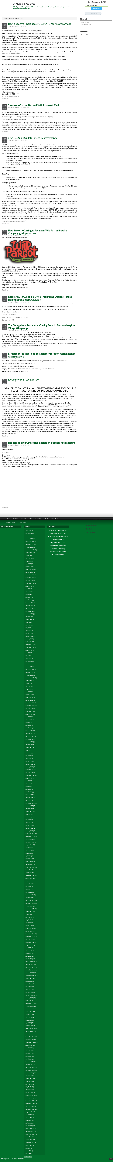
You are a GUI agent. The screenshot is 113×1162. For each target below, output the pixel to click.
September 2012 (30, 975)
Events (53, 13)
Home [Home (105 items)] (54, 539)
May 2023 (28, 627)
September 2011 (30, 1009)
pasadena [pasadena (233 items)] (62, 542)
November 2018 (30, 769)
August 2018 (29, 778)
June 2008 (28, 1117)
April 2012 (28, 989)
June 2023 (28, 625)
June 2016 (28, 850)
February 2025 (29, 569)
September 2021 (30, 678)
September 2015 (30, 875)
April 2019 (28, 758)
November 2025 (30, 544)
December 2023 (30, 608)
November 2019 (30, 739)
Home (5, 13)
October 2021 (29, 675)
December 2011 (30, 1000)
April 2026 (28, 530)
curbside (12, 320)
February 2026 (29, 536)
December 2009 (30, 1067)
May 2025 (28, 561)
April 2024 (28, 597)
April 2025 (28, 563)
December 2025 (30, 541)
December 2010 (30, 1034)
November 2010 (30, 1036)
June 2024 (28, 591)
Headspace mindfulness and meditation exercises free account (41, 442)
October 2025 (29, 547)
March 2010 (29, 1059)
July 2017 (28, 814)
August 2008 (29, 1112)
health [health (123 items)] (65, 536)
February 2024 (29, 602)
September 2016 (30, 842)
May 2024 (28, 594)
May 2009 (28, 1087)
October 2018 (29, 772)
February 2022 (29, 664)
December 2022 (30, 641)
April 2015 (28, 889)
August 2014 (29, 911)
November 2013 (30, 936)
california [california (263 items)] (62, 533)
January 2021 (29, 700)
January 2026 (29, 538)
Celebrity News (10, 522)
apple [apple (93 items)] (51, 530)
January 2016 (29, 864)
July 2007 (28, 1148)
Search (36, 13)
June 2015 (28, 883)
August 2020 (29, 714)
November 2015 (30, 870)
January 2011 (29, 1031)
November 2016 (30, 836)
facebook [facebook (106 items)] (51, 536)
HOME (8, 518)
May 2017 (28, 819)
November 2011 (30, 1003)
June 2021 (28, 686)
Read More (5, 98)
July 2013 (28, 947)
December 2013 (30, 934)
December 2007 (30, 1134)
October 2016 (29, 839)
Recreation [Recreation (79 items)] (54, 548)
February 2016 (29, 861)
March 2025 (29, 566)
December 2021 (30, 669)
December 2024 (30, 575)
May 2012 (28, 986)
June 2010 (28, 1050)
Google (25, 371)
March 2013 (29, 959)
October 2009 (29, 1073)
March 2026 (29, 533)
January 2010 (29, 1064)
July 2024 (28, 589)
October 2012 (29, 972)
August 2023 (29, 619)
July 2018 (28, 780)
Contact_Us (64, 13)
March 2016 (29, 858)
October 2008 (29, 1106)
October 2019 (29, 742)
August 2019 (29, 747)
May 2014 (28, 920)
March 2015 (29, 892)
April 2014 (28, 922)
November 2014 (30, 903)
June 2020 (28, 719)
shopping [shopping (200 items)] (61, 548)
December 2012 (30, 967)
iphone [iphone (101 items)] (58, 539)
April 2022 (28, 658)
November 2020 (30, 705)
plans (22, 343)
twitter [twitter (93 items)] (64, 551)
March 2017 (29, 825)
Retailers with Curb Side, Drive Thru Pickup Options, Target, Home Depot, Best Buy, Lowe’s (40, 298)
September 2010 (30, 1042)
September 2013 (30, 942)
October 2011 (29, 1006)
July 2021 (28, 683)
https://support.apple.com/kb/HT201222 (16, 221)
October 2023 (29, 614)
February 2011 (29, 1028)
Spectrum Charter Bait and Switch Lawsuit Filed (33, 105)
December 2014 (30, 900)
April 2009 (28, 1089)
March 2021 (29, 694)
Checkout (25, 13)
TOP (110, 1159)
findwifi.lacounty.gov (36, 422)
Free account (7, 452)
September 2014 (30, 908)
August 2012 (29, 978)
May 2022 (28, 655)
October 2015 (29, 872)
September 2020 (30, 711)
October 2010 (29, 1039)
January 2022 (29, 666)
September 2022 (30, 647)
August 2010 (29, 1045)
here (8, 455)
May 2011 (28, 1020)
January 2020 (29, 733)
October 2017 (29, 806)
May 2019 (28, 755)
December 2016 (30, 833)
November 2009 (30, 1070)
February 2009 (29, 1095)
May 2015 (28, 886)
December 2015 (30, 867)
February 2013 (29, 961)
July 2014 (28, 914)
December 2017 (30, 800)
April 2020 (28, 725)
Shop (45, 13)
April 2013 (28, 956)
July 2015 (28, 881)
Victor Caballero (23, 4)
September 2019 (30, 744)
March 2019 (29, 761)
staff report (34, 343)
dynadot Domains (87, 35)
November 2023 (30, 611)
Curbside (16, 312)
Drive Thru (12, 314)
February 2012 (29, 995)
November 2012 (30, 970)
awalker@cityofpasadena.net (23, 345)
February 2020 (29, 730)
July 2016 (28, 847)
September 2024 (30, 583)
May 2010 (28, 1053)
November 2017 (30, 803)
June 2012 (28, 984)
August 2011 (29, 1011)
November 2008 (30, 1103)
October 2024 (29, 580)
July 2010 (28, 1048)
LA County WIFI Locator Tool (23, 379)
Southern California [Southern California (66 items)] (55, 551)
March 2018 (29, 792)
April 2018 (28, 789)
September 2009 (30, 1075)
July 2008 (28, 1114)
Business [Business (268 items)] (57, 530)
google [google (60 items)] (61, 536)
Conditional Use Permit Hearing (40, 339)
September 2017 (30, 808)
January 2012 (29, 997)
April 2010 (28, 1056)
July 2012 (28, 981)
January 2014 (29, 931)
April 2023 (28, 630)
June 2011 (28, 1017)
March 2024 (29, 600)
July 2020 (28, 716)
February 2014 (29, 928)
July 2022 (28, 652)
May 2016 (28, 853)
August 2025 (29, 552)
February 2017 (29, 828)
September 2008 (30, 1109)
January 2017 (29, 831)
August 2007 (29, 1145)
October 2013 (29, 939)
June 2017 (28, 817)
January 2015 (29, 897)
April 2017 (28, 822)
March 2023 (29, 633)
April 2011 (28, 1023)
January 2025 (29, 572)
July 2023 (28, 622)
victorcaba (13, 26)
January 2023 (29, 639)
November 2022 (30, 644)
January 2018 (29, 797)
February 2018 (29, 794)
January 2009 (29, 1098)
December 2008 (30, 1100)
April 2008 (28, 1123)
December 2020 (30, 703)
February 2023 (29, 636)
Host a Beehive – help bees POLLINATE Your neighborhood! (40, 23)
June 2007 (28, 1151)
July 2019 (28, 750)
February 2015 (29, 895)
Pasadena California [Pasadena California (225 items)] (58, 545)
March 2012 (29, 992)
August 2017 (29, 811)
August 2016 (29, 844)
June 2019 (28, 753)
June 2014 (28, 917)
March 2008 (29, 1125)
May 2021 (28, 689)
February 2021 (29, 697)
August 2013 (29, 945)
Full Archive (28, 1157)
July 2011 (28, 1014)
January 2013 (29, 964)
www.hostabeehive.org (10, 96)
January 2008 (29, 1131)
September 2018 (30, 775)
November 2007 (30, 1137)
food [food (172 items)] (57, 536)
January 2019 (29, 767)
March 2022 (29, 661)
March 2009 (29, 1092)
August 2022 (29, 650)
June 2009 (28, 1084)
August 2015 (29, 878)
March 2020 (29, 728)
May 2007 (28, 1153)
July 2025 (28, 555)
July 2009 (28, 1081)
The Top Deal (86, 25)
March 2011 (29, 1025)
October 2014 (29, 906)
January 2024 (29, 605)
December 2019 (30, 736)
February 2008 (29, 1128)
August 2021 (29, 680)
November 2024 (30, 577)
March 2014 (29, 925)
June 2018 (28, 783)
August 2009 (29, 1078)
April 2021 (28, 691)
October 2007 (29, 1139)
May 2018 (28, 786)
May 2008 (28, 1120)
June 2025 (28, 558)
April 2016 (28, 856)
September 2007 (30, 1142)
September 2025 (30, 550)
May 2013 (28, 953)
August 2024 (29, 586)
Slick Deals (85, 22)
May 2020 (28, 722)
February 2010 (29, 1061)
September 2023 (30, 616)
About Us (14, 13)
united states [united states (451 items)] (58, 554)
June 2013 (28, 950)
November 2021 (30, 672)
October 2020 (29, 708)
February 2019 (29, 764)
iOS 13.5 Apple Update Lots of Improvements (32, 138)
